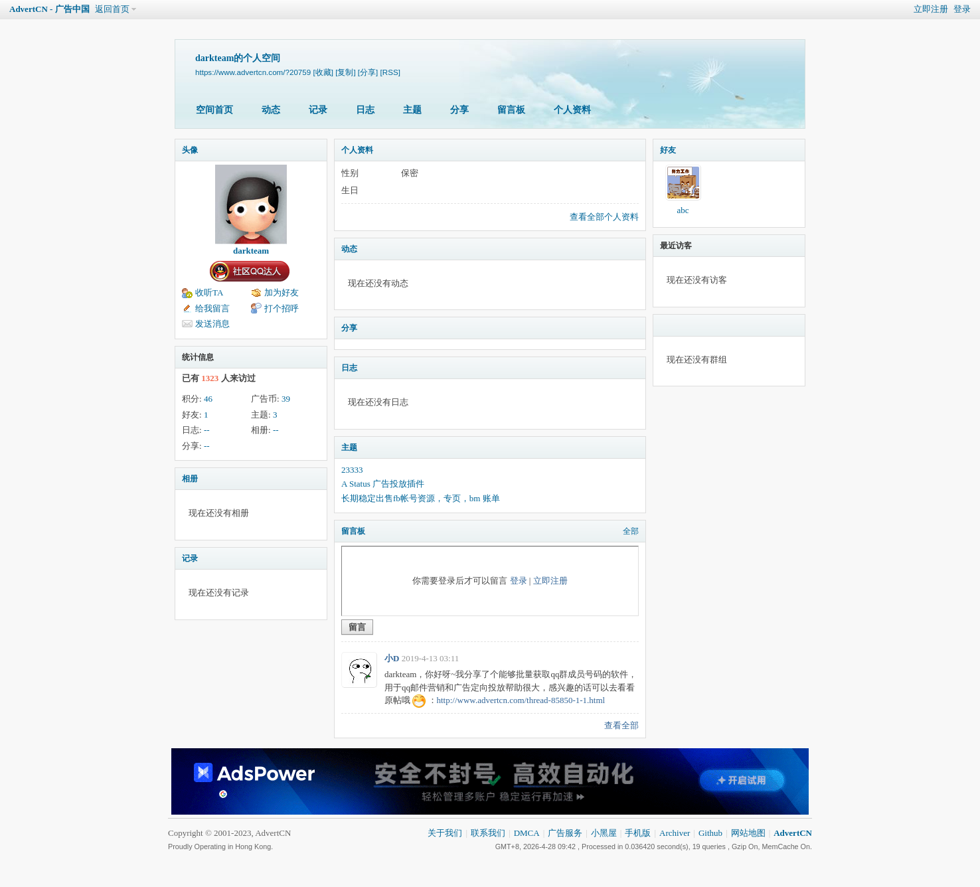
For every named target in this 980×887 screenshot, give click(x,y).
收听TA (209, 292)
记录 (318, 110)
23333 (352, 470)
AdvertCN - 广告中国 (49, 9)
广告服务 (565, 833)
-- (207, 430)
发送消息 (212, 324)
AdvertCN (793, 833)
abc (683, 210)
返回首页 (112, 9)
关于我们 (445, 833)
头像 (190, 150)
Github (710, 833)
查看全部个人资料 (604, 217)
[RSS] (390, 72)
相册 (190, 478)
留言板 (511, 110)
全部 (631, 531)
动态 (271, 110)
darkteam (251, 251)
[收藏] (323, 72)
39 (286, 399)
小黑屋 (604, 833)
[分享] (368, 72)
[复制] (345, 72)
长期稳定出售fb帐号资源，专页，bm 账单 (420, 498)
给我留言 (212, 308)
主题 (412, 110)
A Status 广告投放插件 (382, 484)
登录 (962, 9)
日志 (365, 110)
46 (208, 399)
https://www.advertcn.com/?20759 (253, 72)
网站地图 (748, 833)
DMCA (527, 833)
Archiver (674, 833)
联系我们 (488, 833)
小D (391, 658)
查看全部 (621, 725)
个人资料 (572, 110)
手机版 (638, 833)
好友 (668, 150)
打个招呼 (281, 308)
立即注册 (931, 9)
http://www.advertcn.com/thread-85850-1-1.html (521, 700)
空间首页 (214, 110)
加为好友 (281, 292)
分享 (459, 110)
